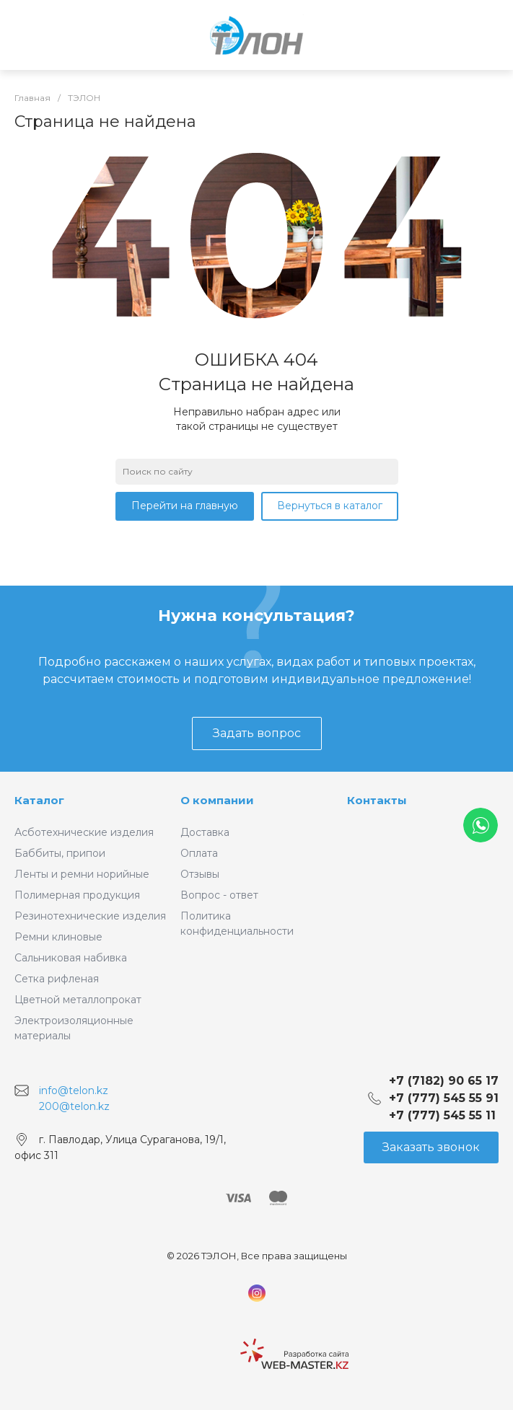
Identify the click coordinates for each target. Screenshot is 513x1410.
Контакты (377, 800)
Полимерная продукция (77, 895)
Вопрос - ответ (219, 895)
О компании (217, 800)
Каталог (39, 800)
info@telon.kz (73, 1090)
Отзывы (199, 874)
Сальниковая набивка (70, 957)
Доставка (204, 832)
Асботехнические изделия (84, 832)
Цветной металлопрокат (77, 999)
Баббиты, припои (59, 853)
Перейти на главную (184, 505)
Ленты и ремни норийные (81, 874)
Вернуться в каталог (329, 505)
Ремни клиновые (58, 936)
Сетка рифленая (56, 978)
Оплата (199, 853)
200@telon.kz (74, 1105)
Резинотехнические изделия (90, 915)
